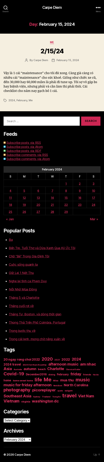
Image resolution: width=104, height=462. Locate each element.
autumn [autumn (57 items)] (30, 369)
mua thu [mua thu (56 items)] (67, 380)
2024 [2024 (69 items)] (76, 359)
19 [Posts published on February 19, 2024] (24, 205)
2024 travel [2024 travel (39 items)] (12, 364)
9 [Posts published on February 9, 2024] (80, 190)
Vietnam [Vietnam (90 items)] (11, 401)
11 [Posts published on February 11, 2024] (10, 197)
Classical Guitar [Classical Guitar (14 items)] (73, 369)
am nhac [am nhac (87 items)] (88, 364)
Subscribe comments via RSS (27, 155)
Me (52, 42)
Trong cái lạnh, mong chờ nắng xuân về (37, 339)
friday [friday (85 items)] (76, 374)
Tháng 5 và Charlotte (24, 297)
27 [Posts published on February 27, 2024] (38, 212)
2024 (12, 100)
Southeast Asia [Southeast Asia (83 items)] (17, 396)
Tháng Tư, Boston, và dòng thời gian (35, 314)
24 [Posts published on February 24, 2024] (93, 205)
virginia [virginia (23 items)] (25, 401)
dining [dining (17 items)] (51, 374)
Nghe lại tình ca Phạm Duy (28, 281)
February (21, 100)
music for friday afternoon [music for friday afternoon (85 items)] (28, 385)
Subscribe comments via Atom (28, 159)
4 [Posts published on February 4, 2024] (10, 190)
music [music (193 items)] (82, 380)
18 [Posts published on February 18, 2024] (10, 205)
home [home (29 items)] (7, 380)
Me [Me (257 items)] (47, 379)
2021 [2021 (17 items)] (57, 359)
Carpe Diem (52, 7)
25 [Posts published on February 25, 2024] (10, 212)
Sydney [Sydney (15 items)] (36, 396)
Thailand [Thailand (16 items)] (46, 396)
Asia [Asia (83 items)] (8, 368)
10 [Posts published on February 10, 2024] (93, 190)
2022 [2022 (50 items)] (65, 359)
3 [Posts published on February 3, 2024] (93, 183)
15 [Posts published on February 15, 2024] (66, 197)
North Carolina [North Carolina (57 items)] (76, 385)
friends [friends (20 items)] (87, 374)
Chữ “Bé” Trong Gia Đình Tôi (29, 256)
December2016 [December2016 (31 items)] (36, 374)
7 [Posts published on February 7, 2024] (52, 190)
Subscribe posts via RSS (23, 143)
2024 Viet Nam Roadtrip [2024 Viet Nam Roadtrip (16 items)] (35, 365)
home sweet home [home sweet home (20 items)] (23, 380)
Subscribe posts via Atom (24, 147)
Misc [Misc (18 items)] (55, 380)
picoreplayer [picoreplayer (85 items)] (44, 390)
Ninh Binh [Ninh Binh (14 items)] (57, 386)
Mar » (94, 219)
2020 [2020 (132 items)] (47, 359)
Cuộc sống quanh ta (23, 264)
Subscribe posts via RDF (23, 151)
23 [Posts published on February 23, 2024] (79, 205)
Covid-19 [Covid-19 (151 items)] (14, 373)
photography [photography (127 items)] (17, 389)
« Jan (10, 219)
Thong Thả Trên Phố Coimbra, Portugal (37, 322)
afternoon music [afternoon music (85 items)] (63, 364)
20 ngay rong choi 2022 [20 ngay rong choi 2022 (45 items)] (22, 359)
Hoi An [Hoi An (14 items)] (96, 375)
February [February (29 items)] (63, 374)
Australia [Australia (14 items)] (18, 369)
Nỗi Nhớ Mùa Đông (23, 289)
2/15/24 (52, 51)
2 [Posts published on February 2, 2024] (80, 183)
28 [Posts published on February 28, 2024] (52, 212)
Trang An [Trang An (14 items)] (56, 397)
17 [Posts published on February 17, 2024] (93, 197)
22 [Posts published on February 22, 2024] (66, 205)
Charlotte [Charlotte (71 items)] (55, 369)
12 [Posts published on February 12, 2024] (24, 197)
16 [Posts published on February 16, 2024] (79, 197)
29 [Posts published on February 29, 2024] (66, 212)
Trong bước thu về (22, 331)
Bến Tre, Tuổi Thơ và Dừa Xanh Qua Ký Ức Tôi (42, 248)
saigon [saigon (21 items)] (69, 390)
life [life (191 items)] (38, 380)
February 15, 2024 (68, 60)
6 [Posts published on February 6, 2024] (38, 190)
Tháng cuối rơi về (21, 306)
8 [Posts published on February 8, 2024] (66, 190)
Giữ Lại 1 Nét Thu (21, 273)
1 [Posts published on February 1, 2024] (66, 183)
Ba (11, 240)
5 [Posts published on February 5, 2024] (24, 190)
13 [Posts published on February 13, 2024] (38, 197)
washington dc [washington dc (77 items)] (45, 401)
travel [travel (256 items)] (69, 395)
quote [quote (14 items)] (60, 391)
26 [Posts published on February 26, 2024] (24, 212)
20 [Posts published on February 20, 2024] (38, 205)
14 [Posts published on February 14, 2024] (52, 197)
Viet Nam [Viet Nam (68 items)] (86, 396)
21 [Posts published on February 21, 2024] (52, 205)
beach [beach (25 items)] (42, 369)
